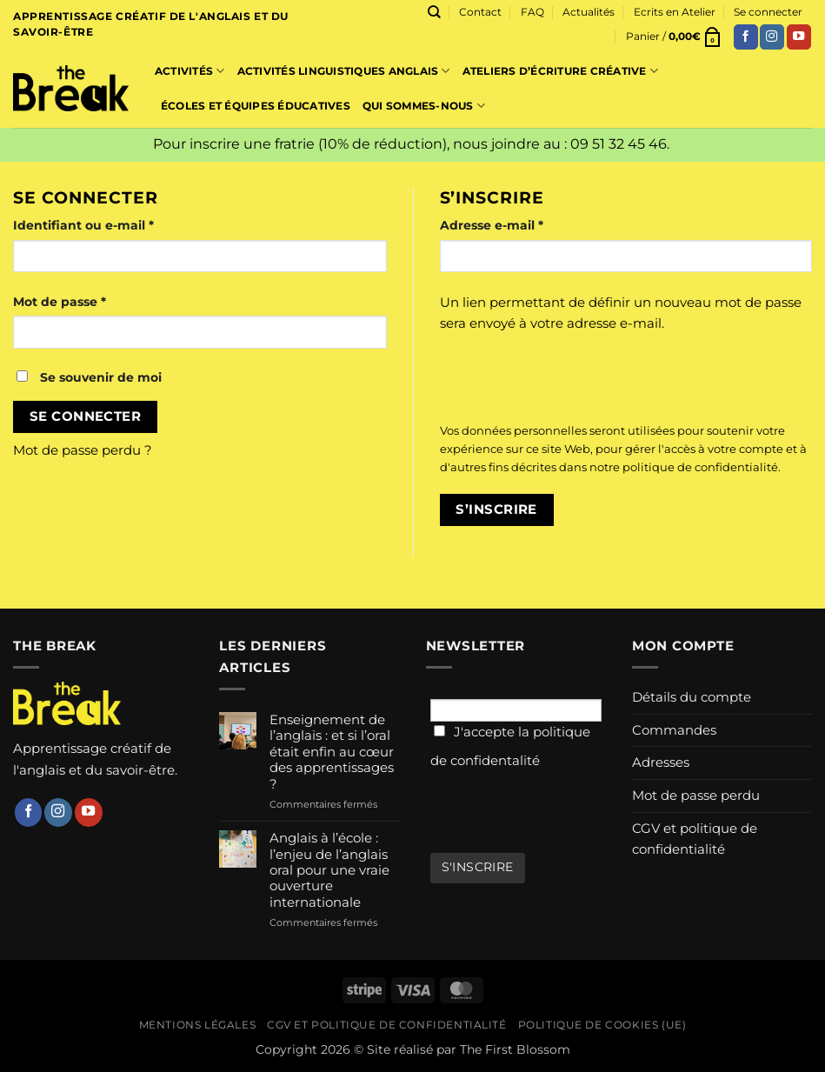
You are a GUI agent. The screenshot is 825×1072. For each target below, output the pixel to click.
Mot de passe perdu (696, 795)
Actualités (588, 11)
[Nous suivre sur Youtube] (799, 37)
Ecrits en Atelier (674, 11)
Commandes (674, 730)
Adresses (660, 762)
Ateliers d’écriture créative (560, 71)
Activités (190, 71)
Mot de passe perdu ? (82, 450)
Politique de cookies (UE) (602, 1025)
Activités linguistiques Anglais (343, 71)
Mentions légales (197, 1025)
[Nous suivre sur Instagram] (772, 37)
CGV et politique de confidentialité (694, 839)
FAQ (532, 11)
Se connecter (85, 416)
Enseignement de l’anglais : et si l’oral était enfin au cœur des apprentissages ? (331, 752)
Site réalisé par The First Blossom (468, 1049)
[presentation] (558, 379)
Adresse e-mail (527, 224)
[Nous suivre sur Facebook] (746, 37)
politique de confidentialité (700, 467)
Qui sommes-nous (424, 105)
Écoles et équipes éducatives (255, 105)
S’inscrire (496, 509)
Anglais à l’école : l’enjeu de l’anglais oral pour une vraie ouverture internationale (329, 870)
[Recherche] (434, 12)
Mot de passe (95, 300)
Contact (480, 11)
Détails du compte (691, 697)
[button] (674, 36)
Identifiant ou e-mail (119, 224)
